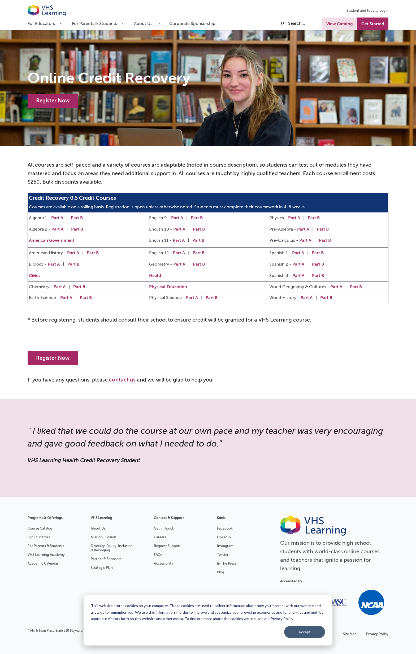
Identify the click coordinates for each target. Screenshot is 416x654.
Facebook (225, 528)
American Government (51, 240)
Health (156, 275)
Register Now (53, 101)
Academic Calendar (43, 563)
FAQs (158, 555)
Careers (160, 537)
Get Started (372, 23)
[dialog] (208, 620)
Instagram (225, 546)
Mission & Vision (103, 537)
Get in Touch (164, 528)
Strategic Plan (102, 568)
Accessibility (163, 563)
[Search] (301, 23)
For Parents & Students (46, 546)
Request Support (167, 546)
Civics (34, 275)
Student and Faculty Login (367, 10)
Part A (57, 217)
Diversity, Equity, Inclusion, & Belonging (112, 548)
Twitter (222, 555)
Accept (304, 632)
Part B (77, 217)
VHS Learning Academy (46, 555)
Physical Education (168, 286)
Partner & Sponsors (106, 559)
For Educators (39, 537)
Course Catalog (40, 528)
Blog (220, 572)
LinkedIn (224, 537)
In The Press (226, 563)
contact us (122, 380)
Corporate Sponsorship (192, 23)
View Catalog (339, 23)
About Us (98, 528)
